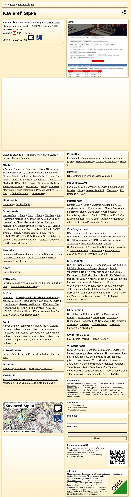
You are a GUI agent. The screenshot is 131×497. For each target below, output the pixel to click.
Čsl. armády (118, 321)
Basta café (29, 233)
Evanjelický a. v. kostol (14, 368)
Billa (43, 186)
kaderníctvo (38, 193)
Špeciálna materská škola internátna (34, 383)
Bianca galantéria (24, 190)
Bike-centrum (74, 176)
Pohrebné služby (34, 169)
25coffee (49, 215)
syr (20, 172)
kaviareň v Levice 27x (112, 350)
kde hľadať (72, 416)
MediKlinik (41, 354)
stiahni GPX (72, 388)
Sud (45, 236)
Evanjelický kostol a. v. (40, 368)
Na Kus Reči (45, 233)
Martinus (7, 190)
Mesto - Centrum (20, 158)
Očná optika (18, 179)
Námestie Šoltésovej (91, 243)
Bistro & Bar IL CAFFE (48, 229)
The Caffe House (31, 236)
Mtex (29, 179)
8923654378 (118, 383)
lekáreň (53, 354)
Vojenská (9, 33)
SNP (98, 314)
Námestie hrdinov (53, 254)
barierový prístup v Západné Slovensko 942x (96, 374)
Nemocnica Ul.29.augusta (80, 236)
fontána (71, 158)
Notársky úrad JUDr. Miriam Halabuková (37, 297)
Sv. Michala (84, 328)
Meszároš (29, 222)
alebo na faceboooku (78, 407)
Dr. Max (28, 354)
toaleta (44, 311)
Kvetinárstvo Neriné (42, 176)
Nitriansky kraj (33, 155)
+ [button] (7, 82)
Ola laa (53, 183)
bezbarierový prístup (77, 215)
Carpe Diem (94, 212)
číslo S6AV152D (11, 301)
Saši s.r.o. (55, 179)
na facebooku (87, 448)
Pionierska (109, 314)
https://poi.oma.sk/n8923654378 (115, 148)
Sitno (22, 215)
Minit (5, 183)
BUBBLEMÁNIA (11, 236)
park (33, 283)
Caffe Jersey (18, 239)
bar (58, 215)
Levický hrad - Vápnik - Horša (82, 339)
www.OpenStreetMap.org (101, 474)
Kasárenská (84, 317)
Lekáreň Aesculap (12, 354)
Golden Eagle (23, 204)
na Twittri (90, 450)
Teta (81, 194)
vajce (70, 161)
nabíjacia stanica (40, 339)
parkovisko (26, 326)
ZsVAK (70, 254)
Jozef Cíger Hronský (106, 161)
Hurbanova (73, 321)
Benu (5, 357)
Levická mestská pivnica (15, 283)
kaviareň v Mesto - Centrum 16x (83, 350)
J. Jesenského (99, 324)
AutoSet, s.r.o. (10, 326)
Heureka (55, 239)
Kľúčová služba (51, 304)
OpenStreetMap (79, 148)
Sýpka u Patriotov (12, 233)
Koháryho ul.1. (112, 250)
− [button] (7, 87)
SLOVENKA (32, 186)
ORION (15, 183)
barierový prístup (75, 212)
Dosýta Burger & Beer (14, 243)
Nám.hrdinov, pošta (104, 233)
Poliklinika (121, 247)
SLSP (108, 243)
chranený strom (33, 254)
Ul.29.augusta (74, 247)
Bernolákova (73, 314)
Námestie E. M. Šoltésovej (95, 321)
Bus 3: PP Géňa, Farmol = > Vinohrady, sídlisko (91, 265)
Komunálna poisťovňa (14, 308)
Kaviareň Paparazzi (38, 239)
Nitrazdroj (51, 169)
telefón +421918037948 (15, 40)
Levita (29, 172)
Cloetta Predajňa (20, 176)
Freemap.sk (94, 148)
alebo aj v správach (78, 409)
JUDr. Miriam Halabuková (24, 315)
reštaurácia (8, 226)
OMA (13, 4)
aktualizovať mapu (82, 383)
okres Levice (49, 155)
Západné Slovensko (13, 155)
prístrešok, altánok (12, 254)
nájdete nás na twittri (78, 405)
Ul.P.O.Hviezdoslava (77, 240)
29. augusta (99, 317)
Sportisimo (40, 179)
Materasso (27, 183)
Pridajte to (93, 492)
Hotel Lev (8, 204)
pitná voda (35, 219)
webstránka (54, 22)
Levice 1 (56, 301)
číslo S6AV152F (37, 308)
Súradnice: (71, 385)
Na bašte (84, 324)
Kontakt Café (9, 215)
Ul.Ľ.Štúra (107, 247)
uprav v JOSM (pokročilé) (101, 383)
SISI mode (41, 183)
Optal (103, 222)
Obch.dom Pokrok (79, 250)
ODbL (89, 476)
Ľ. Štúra (112, 317)
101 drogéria (9, 172)
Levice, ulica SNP (36, 257)
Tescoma (112, 190)
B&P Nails (54, 186)
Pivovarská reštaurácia (14, 219)
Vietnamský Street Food (30, 226)
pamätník (94, 158)
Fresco (30, 229)
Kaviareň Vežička (12, 222)
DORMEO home (20, 193)
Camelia (18, 169)
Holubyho (88, 314)
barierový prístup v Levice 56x (95, 357)
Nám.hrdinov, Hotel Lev (79, 233)
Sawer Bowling (45, 222)
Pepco (39, 190)
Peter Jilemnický (84, 161)
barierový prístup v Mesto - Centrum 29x (88, 353)
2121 (103, 339)
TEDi (104, 215)
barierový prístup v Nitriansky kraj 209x (93, 364)
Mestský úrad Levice (29, 304)
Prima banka (29, 301)
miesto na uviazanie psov (24, 286)
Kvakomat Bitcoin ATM (26, 311)
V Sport (7, 169)
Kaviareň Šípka (26, 4)
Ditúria (94, 215)
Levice (6, 158)
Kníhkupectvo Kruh (12, 186)
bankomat (8, 297)
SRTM (69, 492)
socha (123, 161)
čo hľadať (72, 426)
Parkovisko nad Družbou (15, 332)
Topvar (20, 229)
